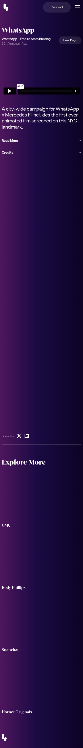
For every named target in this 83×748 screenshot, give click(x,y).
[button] (76, 7)
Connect (57, 6)
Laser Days (70, 40)
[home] (8, 7)
